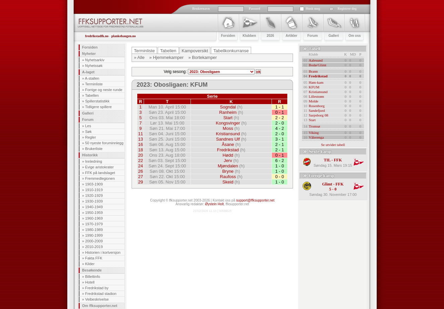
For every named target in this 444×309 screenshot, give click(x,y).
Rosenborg (316, 106)
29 (140, 181)
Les (88, 126)
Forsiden (89, 47)
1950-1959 (94, 213)
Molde (313, 101)
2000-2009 (94, 241)
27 (140, 176)
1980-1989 (94, 230)
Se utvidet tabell (333, 145)
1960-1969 (94, 218)
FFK (338, 160)
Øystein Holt (214, 204)
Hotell (89, 282)
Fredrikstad (228, 149)
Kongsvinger (228, 123)
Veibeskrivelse (96, 299)
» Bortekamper (202, 57)
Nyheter (89, 54)
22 (140, 160)
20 (140, 155)
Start (227, 117)
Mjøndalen (228, 165)
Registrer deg (347, 8)
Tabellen (92, 95)
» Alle (139, 57)
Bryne (228, 171)
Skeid (227, 181)
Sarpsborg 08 (318, 115)
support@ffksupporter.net (255, 200)
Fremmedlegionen (100, 178)
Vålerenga (316, 137)
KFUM (314, 87)
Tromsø (314, 126)
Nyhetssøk (93, 66)
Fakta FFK (93, 258)
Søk (88, 132)
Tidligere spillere (98, 107)
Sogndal (228, 106)
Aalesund (316, 60)
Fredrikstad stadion (101, 294)
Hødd (228, 155)
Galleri (87, 113)
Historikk (90, 155)
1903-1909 (94, 184)
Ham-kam (316, 82)
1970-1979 (94, 224)
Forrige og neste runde (103, 90)
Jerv (228, 160)
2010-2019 (94, 247)
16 (140, 144)
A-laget (88, 72)
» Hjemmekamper (166, 57)
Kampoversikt (195, 50)
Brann (313, 71)
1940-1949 (94, 207)
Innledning (93, 161)
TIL (327, 160)
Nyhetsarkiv (94, 60)
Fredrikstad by (96, 288)
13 (140, 139)
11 (140, 133)
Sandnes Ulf (228, 139)
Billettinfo (92, 277)
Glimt (327, 184)
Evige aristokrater (99, 167)
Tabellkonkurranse (231, 50)
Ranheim (228, 112)
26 (140, 171)
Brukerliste (93, 149)
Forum (87, 120)
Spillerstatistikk (97, 101)
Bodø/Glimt (317, 65)
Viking (314, 133)
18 (140, 149)
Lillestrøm (316, 96)
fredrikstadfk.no (96, 36)
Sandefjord (317, 110)
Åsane (228, 144)
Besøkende (92, 270)
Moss (228, 128)
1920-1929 (94, 196)
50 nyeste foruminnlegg (104, 143)
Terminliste (94, 84)
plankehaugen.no (123, 36)
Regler (90, 137)
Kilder (89, 264)
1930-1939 (94, 201)
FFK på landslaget (100, 173)
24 (140, 165)
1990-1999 (94, 235)
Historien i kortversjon (103, 252)
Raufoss (228, 176)
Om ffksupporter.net (99, 306)
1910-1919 (94, 190)
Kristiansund (228, 133)
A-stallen (92, 78)
